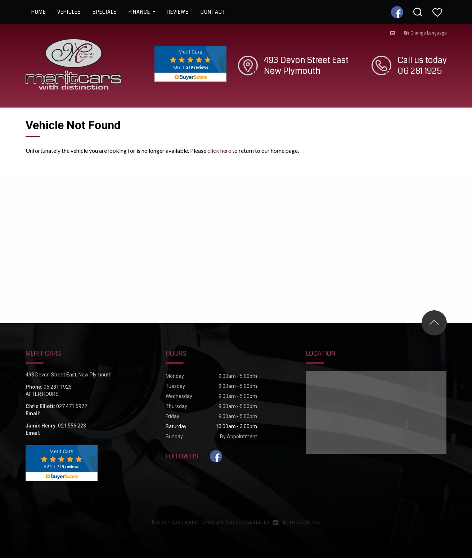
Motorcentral (297, 522)
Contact (213, 11)
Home (38, 11)
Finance (142, 11)
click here (219, 150)
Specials (105, 11)
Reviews (178, 11)
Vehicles (69, 11)
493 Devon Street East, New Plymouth (69, 375)
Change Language (425, 33)
